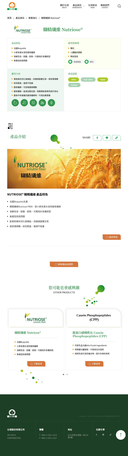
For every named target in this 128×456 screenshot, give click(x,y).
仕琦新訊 (92, 5)
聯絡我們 (105, 5)
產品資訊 (77, 5)
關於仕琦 (64, 5)
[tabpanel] (36, 339)
